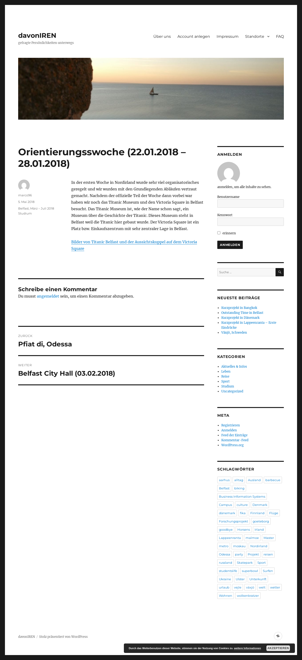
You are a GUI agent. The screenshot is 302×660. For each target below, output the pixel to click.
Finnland (257, 513)
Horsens (243, 529)
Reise (225, 376)
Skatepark (245, 562)
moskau (239, 546)
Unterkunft (257, 579)
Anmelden (229, 430)
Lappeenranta (230, 538)
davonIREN (37, 35)
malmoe (252, 538)
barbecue (272, 480)
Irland (259, 529)
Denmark (259, 505)
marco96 (25, 195)
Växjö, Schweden (234, 333)
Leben (226, 372)
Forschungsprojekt (233, 521)
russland (225, 562)
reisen (268, 554)
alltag (238, 480)
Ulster (240, 579)
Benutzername (228, 197)
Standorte (254, 36)
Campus (225, 505)
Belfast (224, 488)
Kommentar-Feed (234, 440)
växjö (250, 587)
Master (269, 538)
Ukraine (225, 579)
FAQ (280, 36)
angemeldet (48, 296)
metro (223, 546)
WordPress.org (232, 445)
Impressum (228, 36)
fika (243, 513)
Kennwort (224, 215)
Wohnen (225, 595)
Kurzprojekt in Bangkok (239, 308)
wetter (275, 587)
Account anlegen (193, 36)
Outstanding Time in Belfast (242, 313)
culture (242, 505)
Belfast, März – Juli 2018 (36, 208)
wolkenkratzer (248, 595)
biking (239, 488)
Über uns (162, 36)
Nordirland (258, 546)
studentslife (228, 571)
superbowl (250, 571)
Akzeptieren (278, 648)
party (239, 554)
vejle (237, 587)
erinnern (226, 233)
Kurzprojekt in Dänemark (240, 318)
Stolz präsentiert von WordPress (63, 637)
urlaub (224, 587)
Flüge (273, 513)
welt (262, 587)
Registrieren (230, 425)
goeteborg (261, 521)
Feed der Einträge (234, 435)
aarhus (224, 480)
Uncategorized (232, 391)
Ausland (254, 480)
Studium (25, 213)
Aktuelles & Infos (234, 367)
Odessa (224, 554)
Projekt (253, 554)
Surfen (268, 571)
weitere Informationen (247, 648)
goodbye (226, 529)
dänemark (227, 513)
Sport (225, 381)
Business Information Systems (242, 496)
